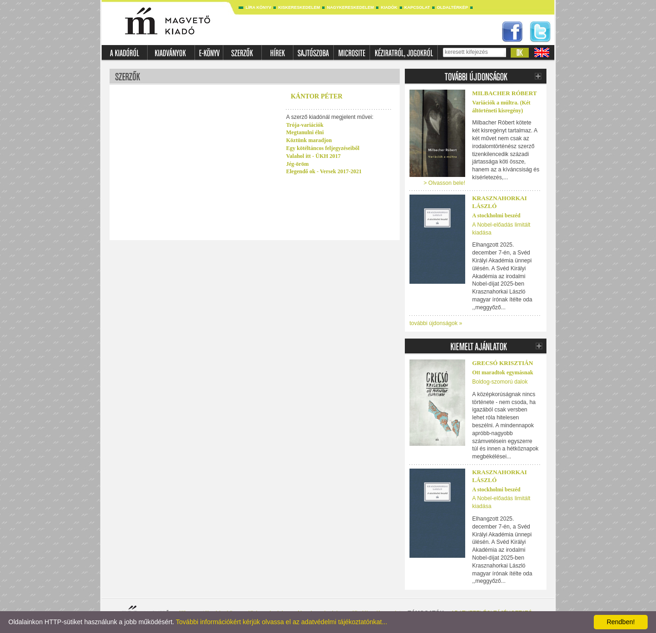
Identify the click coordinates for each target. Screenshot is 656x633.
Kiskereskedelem (299, 7)
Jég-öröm (297, 164)
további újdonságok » (435, 323)
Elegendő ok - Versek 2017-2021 (324, 171)
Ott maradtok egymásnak (502, 372)
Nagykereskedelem (350, 7)
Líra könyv (258, 7)
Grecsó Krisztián (502, 362)
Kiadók (389, 7)
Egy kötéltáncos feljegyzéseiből (322, 148)
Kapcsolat (417, 7)
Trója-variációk (304, 125)
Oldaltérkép (452, 7)
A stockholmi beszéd (496, 215)
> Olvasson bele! (444, 183)
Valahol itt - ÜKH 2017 (313, 156)
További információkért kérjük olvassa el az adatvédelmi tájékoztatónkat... (281, 622)
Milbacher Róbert (504, 93)
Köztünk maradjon (308, 140)
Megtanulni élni (305, 132)
